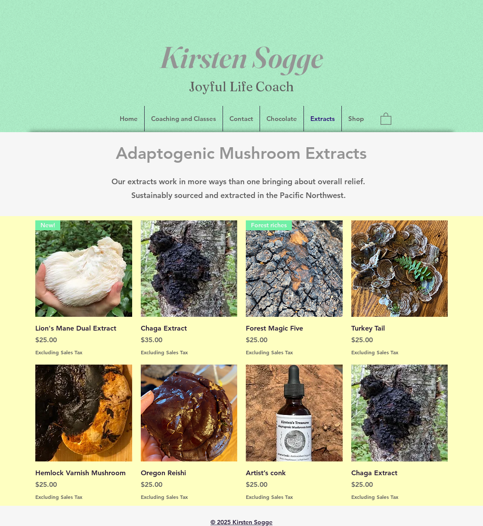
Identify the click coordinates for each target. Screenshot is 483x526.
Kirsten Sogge (241, 57)
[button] (386, 118)
